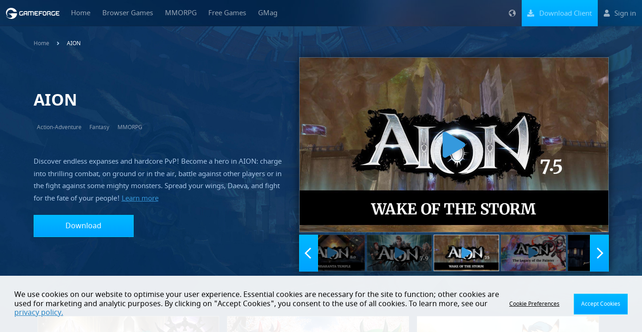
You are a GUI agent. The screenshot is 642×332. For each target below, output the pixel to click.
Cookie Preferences (534, 304)
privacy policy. (38, 312)
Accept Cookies (600, 304)
